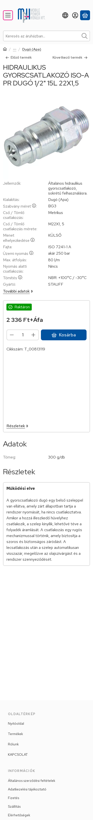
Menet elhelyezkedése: (19, 238)
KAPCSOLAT (18, 754)
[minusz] (11, 334)
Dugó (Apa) (31, 49)
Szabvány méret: (20, 206)
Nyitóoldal (16, 723)
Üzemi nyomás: (18, 253)
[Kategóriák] (8, 15)
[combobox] (46, 36)
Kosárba (64, 335)
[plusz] (33, 334)
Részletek (17, 425)
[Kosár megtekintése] (85, 15)
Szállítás (14, 806)
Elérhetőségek (19, 815)
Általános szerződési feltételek (31, 780)
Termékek (15, 734)
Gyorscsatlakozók (14, 49)
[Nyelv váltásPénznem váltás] (65, 15)
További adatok (18, 291)
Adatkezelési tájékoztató (27, 789)
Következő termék (70, 57)
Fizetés (13, 798)
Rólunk (13, 744)
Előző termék (18, 57)
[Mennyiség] (22, 334)
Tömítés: (13, 277)
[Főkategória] (5, 49)
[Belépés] (75, 15)
